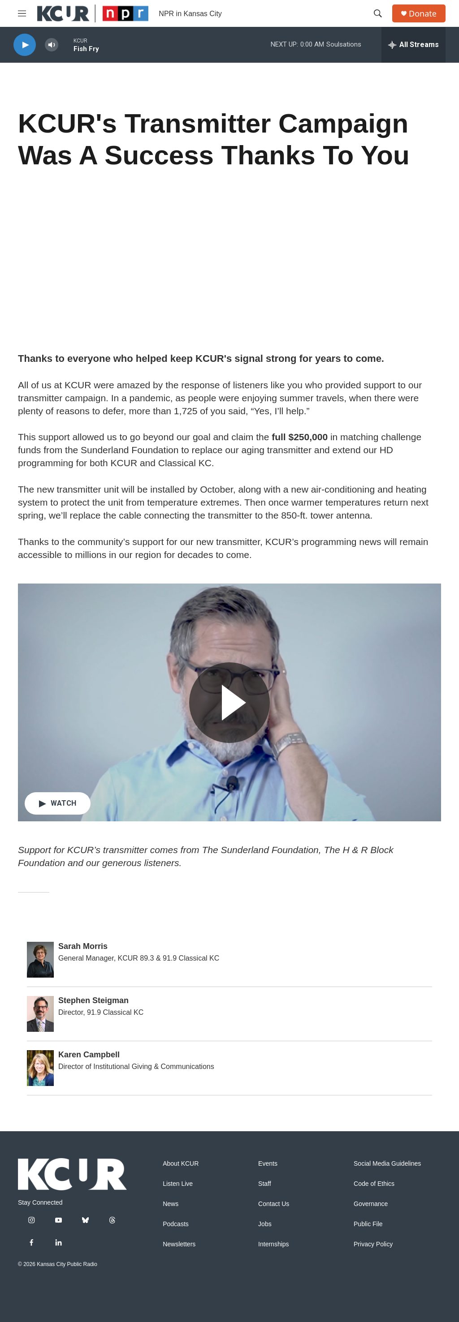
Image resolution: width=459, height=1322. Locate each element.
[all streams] (413, 45)
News (170, 1204)
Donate (423, 13)
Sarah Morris (83, 946)
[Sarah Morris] (40, 960)
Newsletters (179, 1244)
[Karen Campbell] (40, 1068)
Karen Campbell (89, 1054)
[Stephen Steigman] (40, 1014)
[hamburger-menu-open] (21, 13)
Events (267, 1163)
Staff (264, 1183)
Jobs (265, 1224)
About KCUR (181, 1163)
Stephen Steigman (93, 1000)
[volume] (51, 45)
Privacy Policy (373, 1244)
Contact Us (273, 1204)
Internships (273, 1244)
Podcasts (176, 1224)
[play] (24, 45)
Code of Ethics (374, 1183)
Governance (371, 1204)
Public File (368, 1224)
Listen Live (178, 1183)
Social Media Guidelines (387, 1163)
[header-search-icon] (377, 13)
